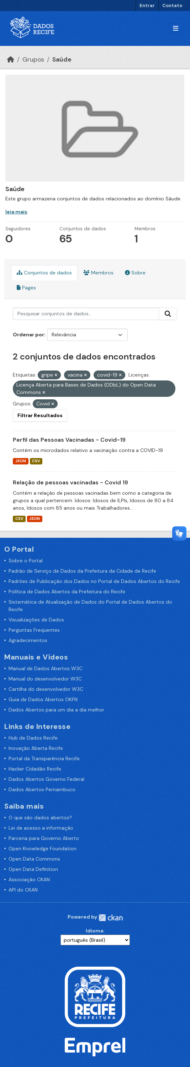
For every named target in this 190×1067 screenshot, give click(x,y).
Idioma (94, 930)
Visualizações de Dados (36, 619)
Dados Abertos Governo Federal (46, 779)
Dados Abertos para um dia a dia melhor (56, 709)
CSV (36, 461)
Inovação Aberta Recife (36, 748)
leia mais (16, 212)
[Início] (10, 59)
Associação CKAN (29, 879)
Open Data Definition (33, 869)
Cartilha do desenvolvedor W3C (46, 689)
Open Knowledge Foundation (42, 848)
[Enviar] (168, 314)
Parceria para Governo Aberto (44, 838)
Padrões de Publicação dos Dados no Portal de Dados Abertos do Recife (94, 581)
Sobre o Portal (26, 560)
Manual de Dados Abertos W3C (46, 668)
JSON (20, 461)
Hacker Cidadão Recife (35, 769)
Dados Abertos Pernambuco (42, 789)
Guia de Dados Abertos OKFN (43, 699)
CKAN (111, 917)
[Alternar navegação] (175, 28)
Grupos (33, 59)
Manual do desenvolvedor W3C (45, 679)
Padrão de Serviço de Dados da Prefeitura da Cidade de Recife (82, 571)
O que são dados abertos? (40, 817)
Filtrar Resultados (40, 415)
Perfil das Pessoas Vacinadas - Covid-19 (69, 439)
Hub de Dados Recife (33, 738)
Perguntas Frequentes (34, 630)
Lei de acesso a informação (41, 828)
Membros (98, 272)
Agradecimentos (28, 640)
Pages (26, 287)
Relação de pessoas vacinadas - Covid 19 (70, 482)
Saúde (62, 59)
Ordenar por (28, 334)
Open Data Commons (34, 859)
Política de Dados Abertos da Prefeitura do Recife (67, 591)
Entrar (147, 5)
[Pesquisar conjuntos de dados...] (86, 314)
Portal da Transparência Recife (44, 758)
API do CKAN (23, 890)
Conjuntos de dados (44, 272)
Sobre (135, 272)
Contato (172, 5)
